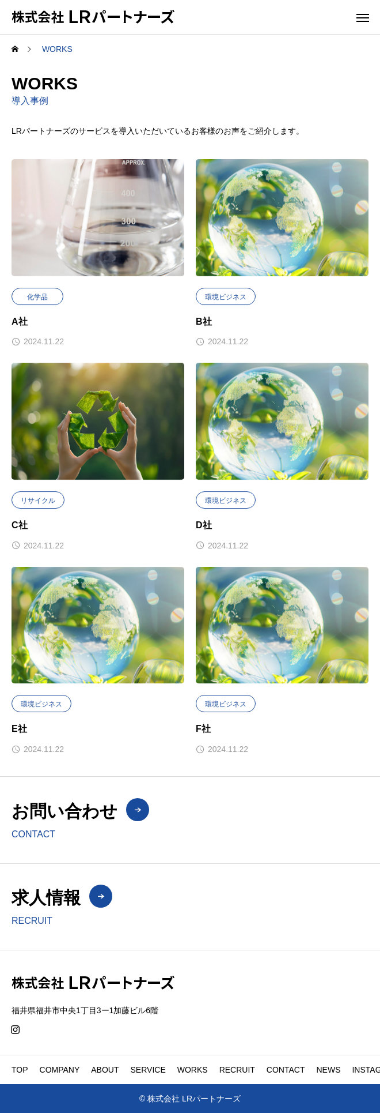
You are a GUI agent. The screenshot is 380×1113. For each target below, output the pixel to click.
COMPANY (60, 1069)
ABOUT (105, 1069)
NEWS (328, 1069)
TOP (20, 1069)
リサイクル (38, 501)
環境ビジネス (225, 297)
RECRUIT (237, 1069)
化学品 (37, 297)
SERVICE (148, 1069)
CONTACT (286, 1069)
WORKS (192, 1069)
